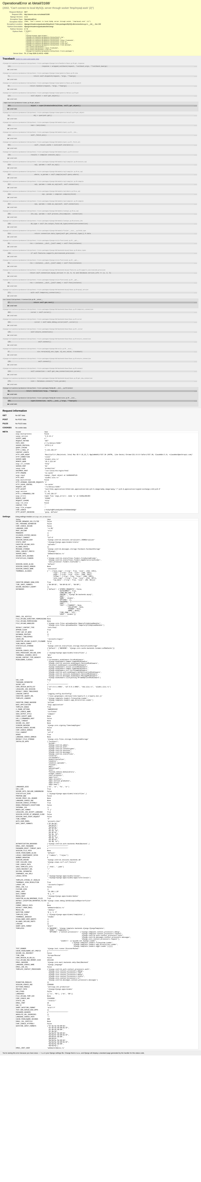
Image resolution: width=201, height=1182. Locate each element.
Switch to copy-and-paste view (27, 63)
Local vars (12, 73)
